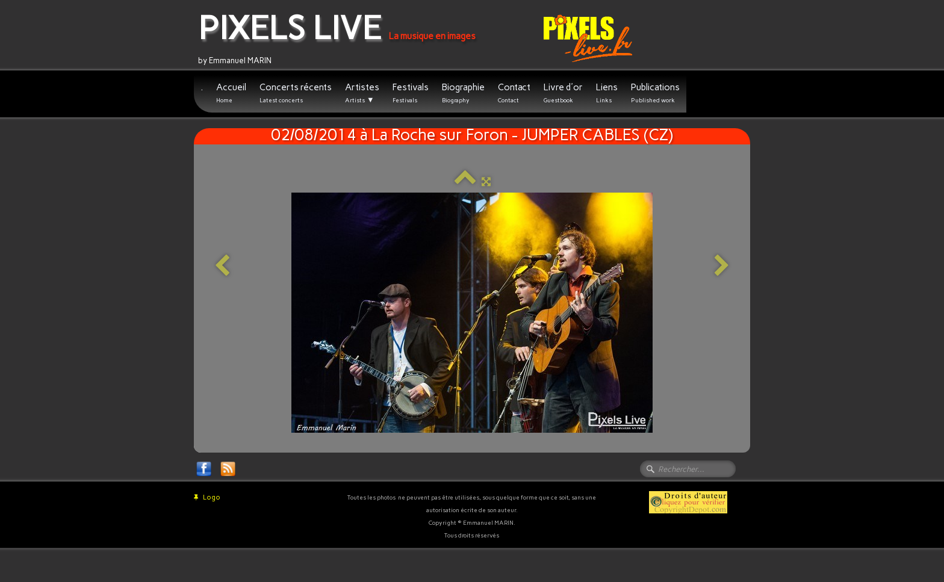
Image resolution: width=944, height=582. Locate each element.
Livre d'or (563, 93)
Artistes (362, 93)
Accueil (231, 93)
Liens (607, 93)
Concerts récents (295, 93)
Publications (655, 93)
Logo (207, 497)
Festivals (411, 93)
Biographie (463, 93)
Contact (514, 93)
